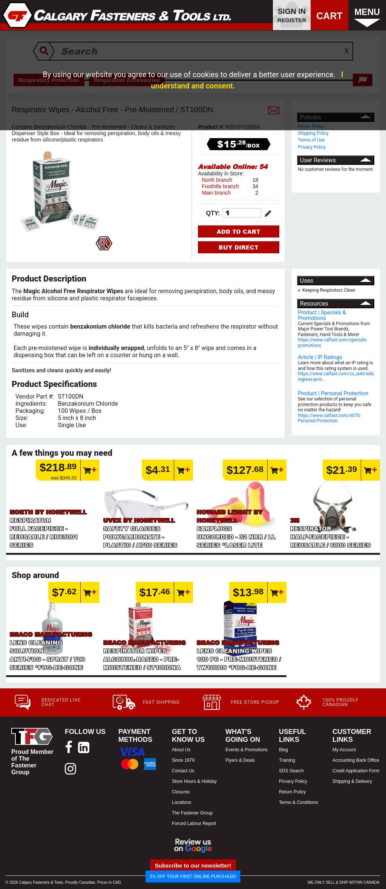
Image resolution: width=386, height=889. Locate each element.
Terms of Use (311, 140)
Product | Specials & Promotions (322, 315)
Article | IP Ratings (320, 357)
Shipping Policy (313, 133)
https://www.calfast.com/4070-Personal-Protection (329, 418)
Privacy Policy (312, 147)
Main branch (216, 193)
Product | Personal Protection (333, 393)
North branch (217, 180)
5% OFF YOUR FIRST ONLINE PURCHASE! (193, 876)
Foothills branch (220, 186)
